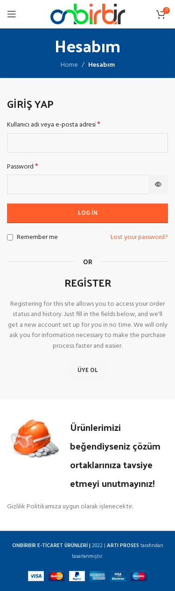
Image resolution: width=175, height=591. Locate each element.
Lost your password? (139, 237)
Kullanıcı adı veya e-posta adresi (53, 125)
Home (69, 65)
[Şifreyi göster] (158, 184)
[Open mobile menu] (11, 14)
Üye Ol (87, 370)
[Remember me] (10, 237)
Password (22, 167)
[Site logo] (87, 14)
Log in (88, 213)
